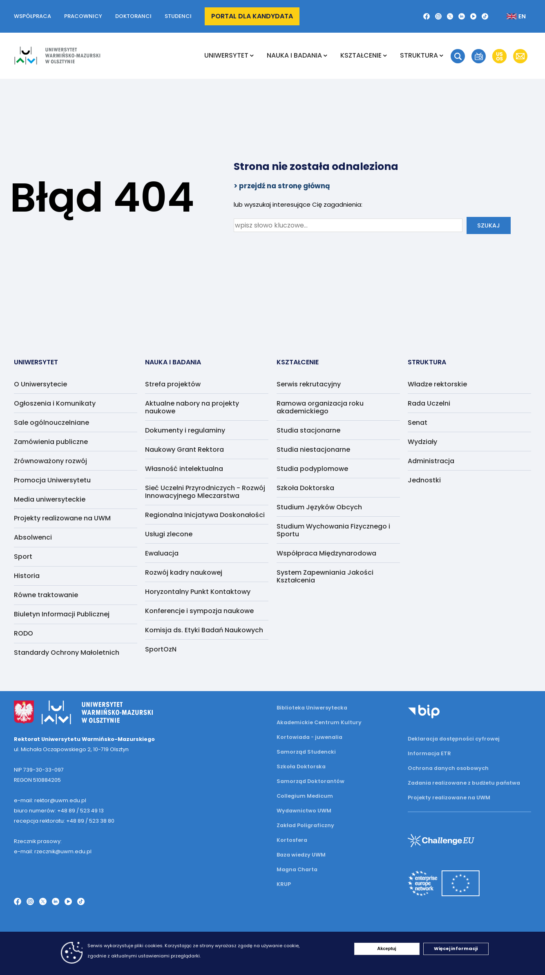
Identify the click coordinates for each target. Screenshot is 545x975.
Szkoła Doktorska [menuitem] (305, 488)
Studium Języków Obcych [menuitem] (319, 507)
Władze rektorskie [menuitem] (437, 384)
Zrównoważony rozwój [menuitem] (50, 461)
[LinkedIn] (461, 16)
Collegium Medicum (305, 795)
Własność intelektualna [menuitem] (184, 468)
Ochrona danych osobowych (448, 768)
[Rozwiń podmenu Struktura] (441, 55)
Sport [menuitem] (23, 556)
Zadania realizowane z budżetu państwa (464, 782)
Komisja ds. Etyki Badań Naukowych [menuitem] (204, 630)
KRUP (284, 884)
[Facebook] (426, 16)
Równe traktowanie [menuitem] (46, 595)
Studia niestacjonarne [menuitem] (313, 449)
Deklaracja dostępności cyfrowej (454, 738)
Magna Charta (297, 869)
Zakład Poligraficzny (305, 825)
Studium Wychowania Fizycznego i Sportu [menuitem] (333, 530)
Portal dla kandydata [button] (252, 16)
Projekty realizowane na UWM (449, 797)
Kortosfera (292, 840)
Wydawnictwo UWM (304, 810)
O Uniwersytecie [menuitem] (40, 384)
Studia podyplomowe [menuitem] (312, 468)
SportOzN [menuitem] (160, 649)
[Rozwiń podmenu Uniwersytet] (252, 55)
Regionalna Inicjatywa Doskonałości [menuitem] (205, 515)
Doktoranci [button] (133, 16)
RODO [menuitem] (23, 633)
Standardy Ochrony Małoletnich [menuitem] (66, 652)
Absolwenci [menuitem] (33, 537)
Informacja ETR (429, 753)
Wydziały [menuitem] (422, 441)
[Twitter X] (450, 16)
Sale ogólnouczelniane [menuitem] (51, 422)
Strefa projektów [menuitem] (173, 384)
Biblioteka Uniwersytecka (312, 707)
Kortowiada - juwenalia (309, 737)
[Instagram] (438, 16)
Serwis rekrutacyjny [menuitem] (309, 384)
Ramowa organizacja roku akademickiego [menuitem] (320, 407)
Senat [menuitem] (417, 422)
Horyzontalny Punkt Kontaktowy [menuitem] (197, 591)
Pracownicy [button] (83, 16)
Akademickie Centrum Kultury (319, 722)
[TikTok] (485, 16)
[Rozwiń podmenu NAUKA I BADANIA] (325, 55)
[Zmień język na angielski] (509, 16)
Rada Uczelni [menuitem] (429, 403)
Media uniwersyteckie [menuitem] (49, 499)
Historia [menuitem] (27, 575)
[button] (458, 56)
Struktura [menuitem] (419, 55)
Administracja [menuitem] (431, 461)
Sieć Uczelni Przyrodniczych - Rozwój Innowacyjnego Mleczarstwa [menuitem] (205, 491)
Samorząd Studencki (306, 751)
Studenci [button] (178, 16)
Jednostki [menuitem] (424, 480)
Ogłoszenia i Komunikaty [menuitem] (55, 403)
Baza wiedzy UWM (301, 854)
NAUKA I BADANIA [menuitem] (294, 55)
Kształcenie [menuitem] (361, 55)
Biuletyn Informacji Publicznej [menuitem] (61, 614)
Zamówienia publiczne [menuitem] (51, 441)
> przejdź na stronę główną (282, 186)
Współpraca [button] (32, 16)
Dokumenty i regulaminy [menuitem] (185, 430)
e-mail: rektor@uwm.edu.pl (50, 800)
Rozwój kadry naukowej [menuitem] (183, 572)
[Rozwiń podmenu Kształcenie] (385, 55)
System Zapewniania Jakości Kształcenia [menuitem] (325, 576)
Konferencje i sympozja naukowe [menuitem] (199, 611)
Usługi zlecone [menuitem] (168, 534)
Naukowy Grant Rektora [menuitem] (184, 449)
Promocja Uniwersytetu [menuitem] (52, 480)
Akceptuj (386, 948)
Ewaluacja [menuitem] (162, 553)
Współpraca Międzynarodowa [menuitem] (326, 553)
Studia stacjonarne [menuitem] (308, 430)
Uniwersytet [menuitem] (226, 55)
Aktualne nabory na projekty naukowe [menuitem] (192, 407)
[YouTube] (473, 16)
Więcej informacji (456, 948)
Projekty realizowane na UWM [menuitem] (62, 518)
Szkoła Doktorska (301, 766)
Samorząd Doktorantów (310, 781)
